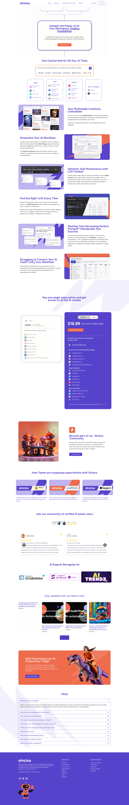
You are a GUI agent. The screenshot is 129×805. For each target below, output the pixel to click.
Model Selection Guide (69, 3)
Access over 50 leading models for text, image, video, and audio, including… (59, 68)
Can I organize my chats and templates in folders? (36, 720)
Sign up (94, 3)
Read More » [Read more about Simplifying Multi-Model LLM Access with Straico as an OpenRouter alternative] (21, 608)
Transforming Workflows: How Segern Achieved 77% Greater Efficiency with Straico (95, 499)
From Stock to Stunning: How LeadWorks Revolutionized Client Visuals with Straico (63, 498)
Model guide (104, 404)
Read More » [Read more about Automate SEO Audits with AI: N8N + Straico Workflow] (68, 629)
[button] (19, 577)
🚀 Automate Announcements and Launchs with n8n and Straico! (52, 627)
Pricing (81, 3)
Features (56, 3)
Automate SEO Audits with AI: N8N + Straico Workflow (76, 627)
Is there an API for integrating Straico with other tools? (37, 727)
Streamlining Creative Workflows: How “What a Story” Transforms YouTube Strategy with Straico (31, 499)
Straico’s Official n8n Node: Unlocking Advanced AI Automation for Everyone (98, 627)
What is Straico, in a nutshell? (29, 700)
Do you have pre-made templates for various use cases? (38, 724)
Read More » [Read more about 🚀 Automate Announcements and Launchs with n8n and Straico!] (44, 631)
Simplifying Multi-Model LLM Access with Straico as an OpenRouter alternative (28, 604)
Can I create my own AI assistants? (31, 716)
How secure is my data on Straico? (31, 739)
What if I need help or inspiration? (30, 743)
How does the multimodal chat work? (32, 735)
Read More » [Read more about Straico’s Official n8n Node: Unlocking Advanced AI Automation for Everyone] (92, 631)
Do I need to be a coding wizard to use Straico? (35, 712)
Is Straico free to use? (27, 731)
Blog (49, 3)
